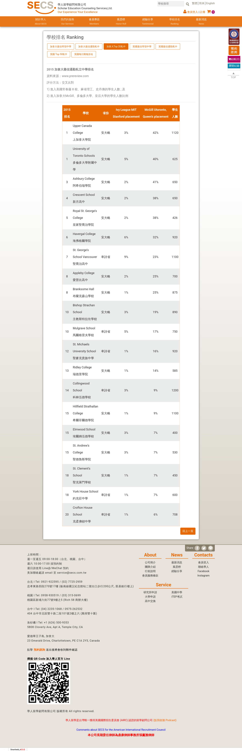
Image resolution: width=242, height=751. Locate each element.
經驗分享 (147, 22)
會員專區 (94, 22)
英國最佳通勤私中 (167, 46)
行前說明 (150, 571)
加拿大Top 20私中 (116, 46)
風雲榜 (121, 22)
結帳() (234, 59)
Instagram (203, 575)
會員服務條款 (150, 575)
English (210, 3)
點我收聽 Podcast (165, 720)
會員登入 (192, 12)
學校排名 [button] (175, 22)
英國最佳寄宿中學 (142, 46)
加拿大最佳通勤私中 (88, 46)
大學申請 (150, 596)
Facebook (203, 571)
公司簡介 (150, 562)
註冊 (202, 12)
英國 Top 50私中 (58, 54)
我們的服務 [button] (67, 22)
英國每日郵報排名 (83, 54)
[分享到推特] (203, 548)
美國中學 (176, 592)
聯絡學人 (203, 566)
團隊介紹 (150, 566)
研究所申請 (150, 592)
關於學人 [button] (41, 22)
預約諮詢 (39, 649)
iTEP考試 (176, 596)
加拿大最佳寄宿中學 (60, 46)
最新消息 (201, 22)
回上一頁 (188, 531)
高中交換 (150, 601)
